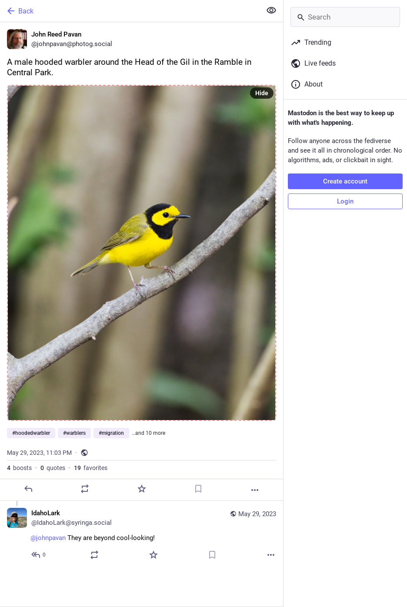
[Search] (345, 17)
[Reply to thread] (38, 555)
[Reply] (28, 489)
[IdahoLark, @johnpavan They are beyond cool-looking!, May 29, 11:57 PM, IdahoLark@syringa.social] (141, 535)
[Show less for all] (271, 10)
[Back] (130, 11)
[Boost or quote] (85, 489)
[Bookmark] (198, 489)
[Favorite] (142, 489)
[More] (255, 490)
